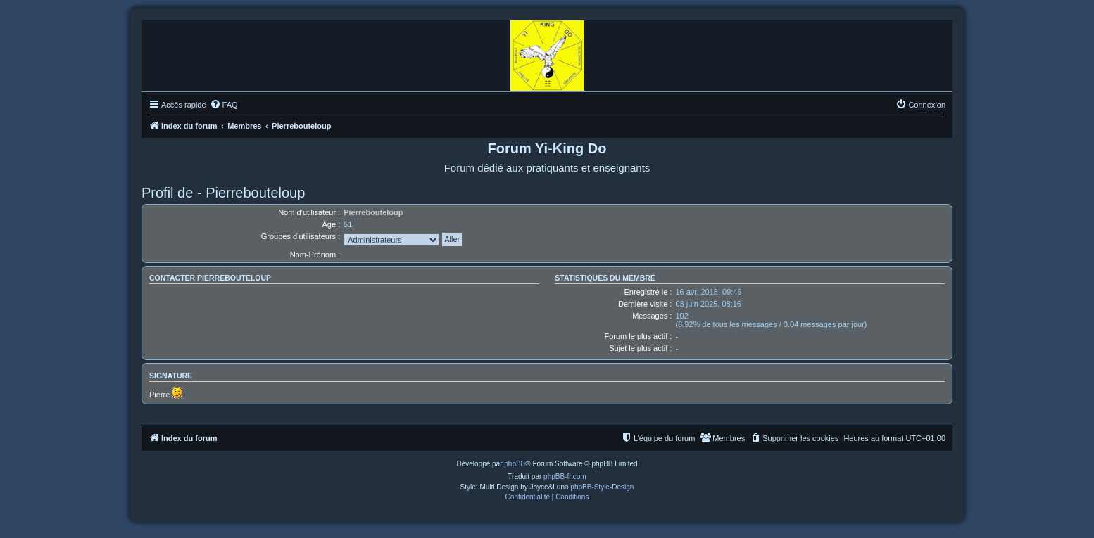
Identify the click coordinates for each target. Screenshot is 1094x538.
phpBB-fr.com (564, 476)
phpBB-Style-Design (602, 487)
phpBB (514, 464)
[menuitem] (224, 104)
